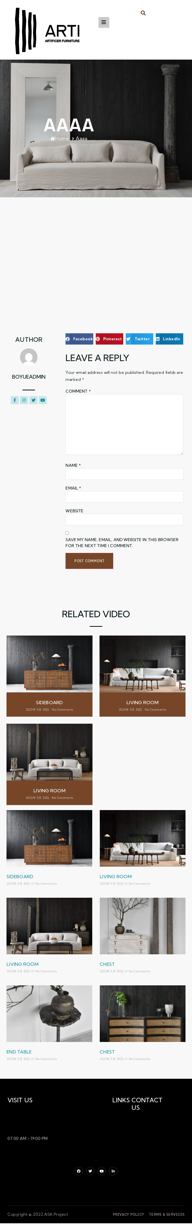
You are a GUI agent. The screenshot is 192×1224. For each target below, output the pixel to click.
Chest (107, 964)
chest (107, 1052)
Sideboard (19, 876)
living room (116, 876)
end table (19, 1052)
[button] (143, 13)
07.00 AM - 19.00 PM (28, 1138)
